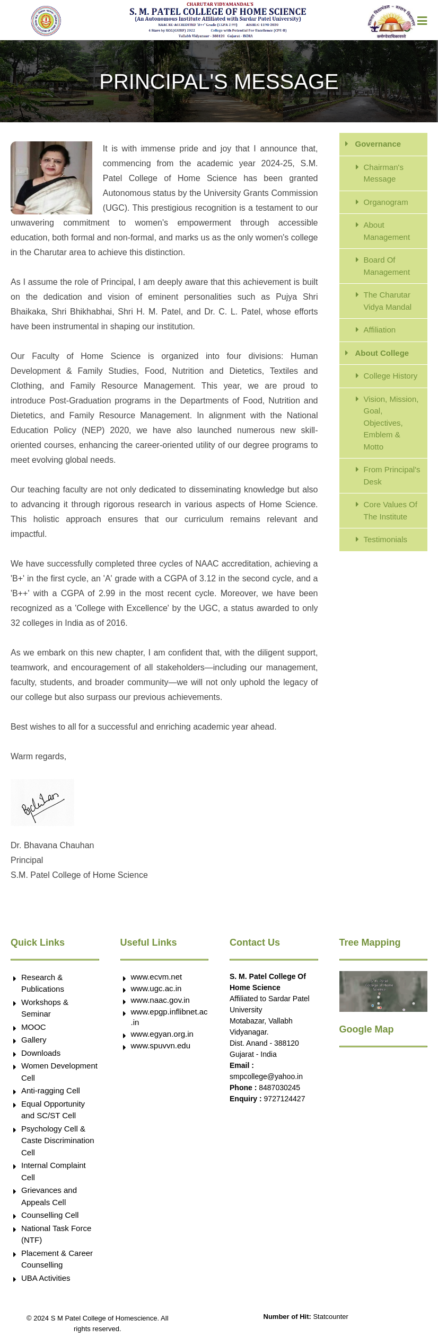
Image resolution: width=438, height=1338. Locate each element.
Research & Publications (42, 983)
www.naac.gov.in (160, 999)
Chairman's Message (384, 173)
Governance (378, 143)
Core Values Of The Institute (390, 510)
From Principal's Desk (392, 475)
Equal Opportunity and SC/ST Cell (53, 1109)
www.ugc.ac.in (156, 988)
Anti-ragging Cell (50, 1090)
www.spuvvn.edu (161, 1045)
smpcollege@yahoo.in (266, 1076)
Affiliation (380, 329)
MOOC (33, 1026)
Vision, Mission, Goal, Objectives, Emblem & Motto (391, 422)
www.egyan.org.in (162, 1033)
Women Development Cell (59, 1071)
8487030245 (279, 1087)
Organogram (386, 201)
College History (391, 375)
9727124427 (284, 1098)
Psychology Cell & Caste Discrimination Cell (57, 1140)
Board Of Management (387, 265)
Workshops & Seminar (44, 1008)
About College (382, 352)
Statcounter (330, 1317)
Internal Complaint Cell (53, 1171)
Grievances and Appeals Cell (49, 1196)
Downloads (40, 1052)
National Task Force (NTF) (56, 1234)
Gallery (34, 1039)
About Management (387, 230)
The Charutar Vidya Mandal (388, 300)
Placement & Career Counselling (57, 1259)
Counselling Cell (49, 1214)
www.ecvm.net (156, 976)
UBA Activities (46, 1277)
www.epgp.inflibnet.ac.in (169, 1017)
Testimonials (386, 539)
